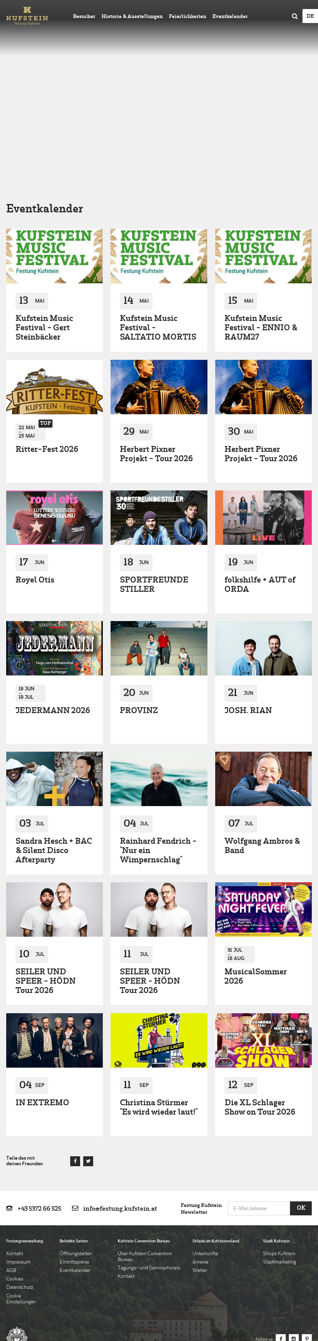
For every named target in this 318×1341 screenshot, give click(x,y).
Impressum (18, 1167)
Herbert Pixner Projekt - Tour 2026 (156, 360)
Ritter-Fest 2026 (47, 355)
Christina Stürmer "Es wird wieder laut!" (159, 1013)
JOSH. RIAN (248, 616)
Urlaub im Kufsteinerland (216, 1147)
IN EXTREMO (42, 1009)
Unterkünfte (205, 1159)
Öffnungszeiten (76, 1159)
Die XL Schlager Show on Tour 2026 (260, 1013)
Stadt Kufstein (276, 1147)
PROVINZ (139, 616)
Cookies (14, 1184)
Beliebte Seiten (74, 1147)
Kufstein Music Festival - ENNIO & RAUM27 (261, 233)
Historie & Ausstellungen (132, 16)
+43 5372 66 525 (39, 1114)
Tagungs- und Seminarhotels (149, 1173)
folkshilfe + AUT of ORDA (260, 490)
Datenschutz (19, 1192)
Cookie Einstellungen (21, 1204)
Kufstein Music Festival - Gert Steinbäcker (44, 233)
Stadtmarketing (279, 1167)
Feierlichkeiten (187, 16)
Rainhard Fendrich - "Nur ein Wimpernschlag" (158, 756)
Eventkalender (230, 16)
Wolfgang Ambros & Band (262, 751)
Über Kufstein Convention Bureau (145, 1162)
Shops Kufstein (279, 1159)
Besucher (84, 16)
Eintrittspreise (74, 1167)
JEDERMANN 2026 (53, 616)
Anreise (200, 1167)
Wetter (200, 1176)
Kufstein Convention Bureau (144, 1147)
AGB (11, 1176)
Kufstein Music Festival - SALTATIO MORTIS (158, 233)
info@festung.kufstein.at (120, 1114)
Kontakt (14, 1159)
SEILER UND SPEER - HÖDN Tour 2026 (46, 887)
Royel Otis (35, 486)
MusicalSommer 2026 (256, 882)
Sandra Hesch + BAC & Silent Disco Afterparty (54, 756)
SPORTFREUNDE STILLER (154, 490)
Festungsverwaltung (24, 1147)
